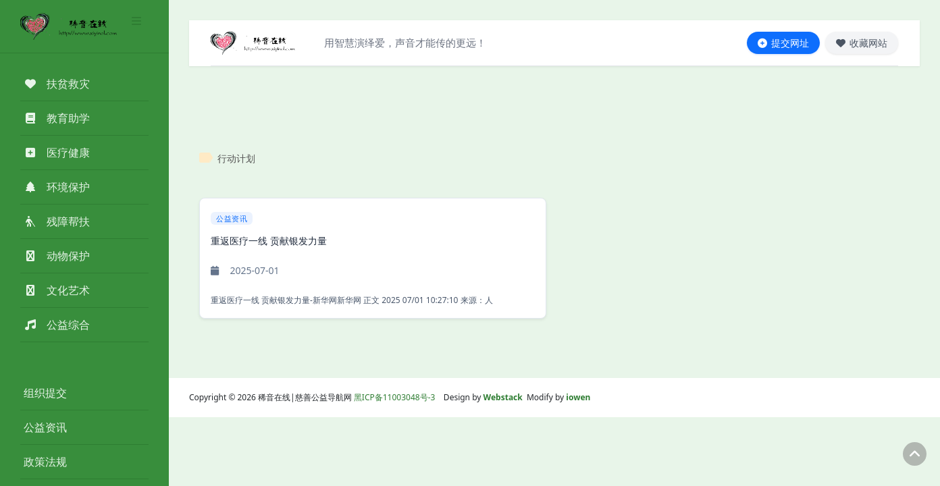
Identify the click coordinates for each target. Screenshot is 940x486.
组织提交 (45, 392)
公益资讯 (45, 427)
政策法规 (45, 461)
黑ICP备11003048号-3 (395, 397)
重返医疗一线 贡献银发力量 (269, 240)
